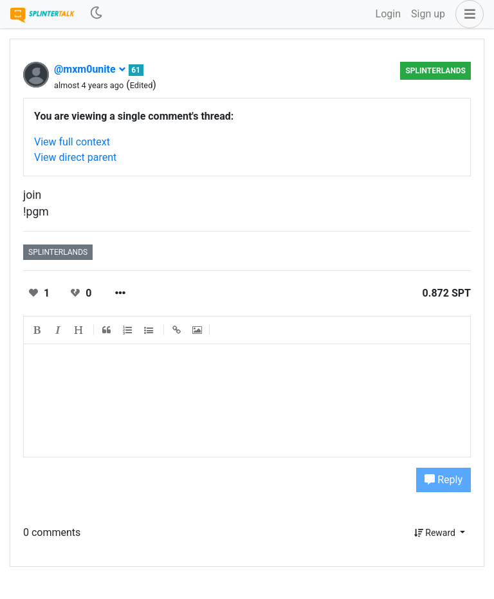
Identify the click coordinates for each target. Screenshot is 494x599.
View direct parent (75, 157)
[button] (467, 14)
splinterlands (435, 70)
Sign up (428, 14)
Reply (443, 480)
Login (388, 14)
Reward (436, 533)
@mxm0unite (90, 69)
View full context (72, 142)
